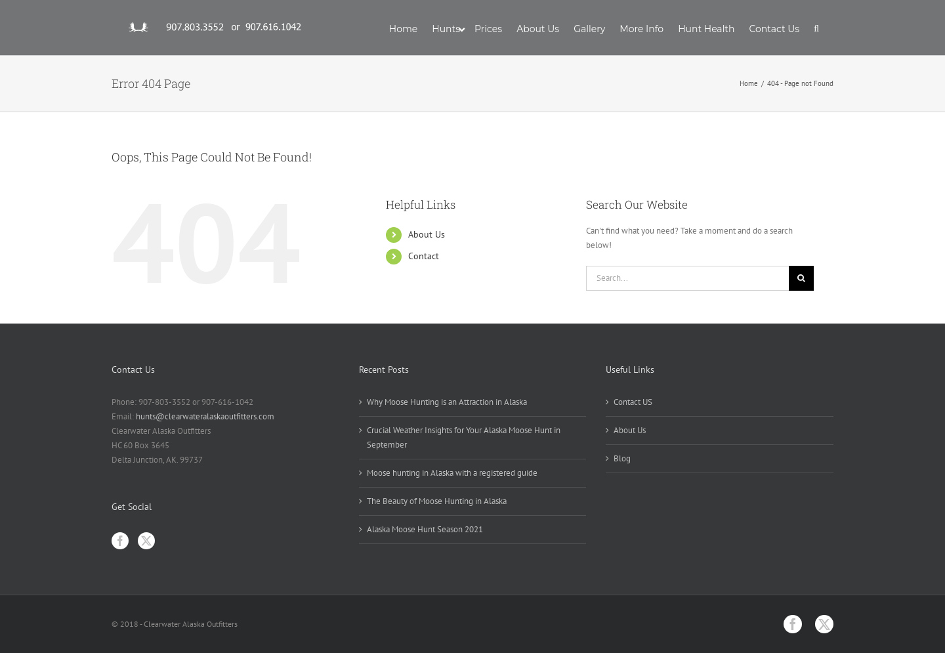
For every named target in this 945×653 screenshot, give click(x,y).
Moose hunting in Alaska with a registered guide (452, 472)
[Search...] (687, 278)
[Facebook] (120, 540)
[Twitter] (146, 540)
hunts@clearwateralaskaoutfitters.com (205, 416)
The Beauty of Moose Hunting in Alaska (437, 501)
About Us (426, 234)
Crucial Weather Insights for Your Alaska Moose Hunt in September (463, 437)
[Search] (801, 278)
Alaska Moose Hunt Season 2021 (425, 529)
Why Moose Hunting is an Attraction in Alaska (447, 402)
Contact (423, 256)
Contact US (633, 402)
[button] (816, 27)
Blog (622, 458)
